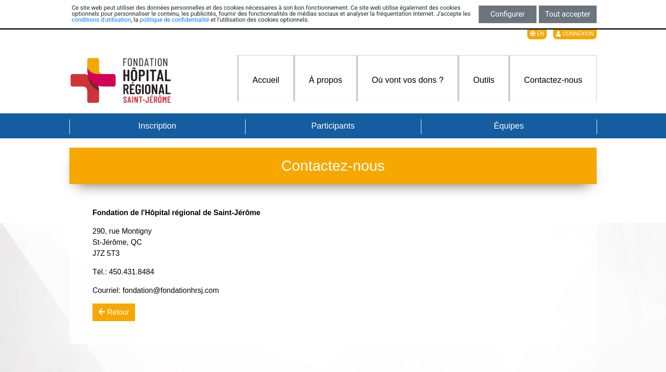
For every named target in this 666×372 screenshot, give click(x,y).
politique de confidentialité (174, 19)
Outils (483, 80)
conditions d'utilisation (101, 19)
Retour (114, 312)
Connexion (575, 34)
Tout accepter (568, 14)
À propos (325, 80)
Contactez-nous (553, 80)
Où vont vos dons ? (408, 80)
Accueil (266, 80)
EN (537, 34)
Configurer (507, 14)
